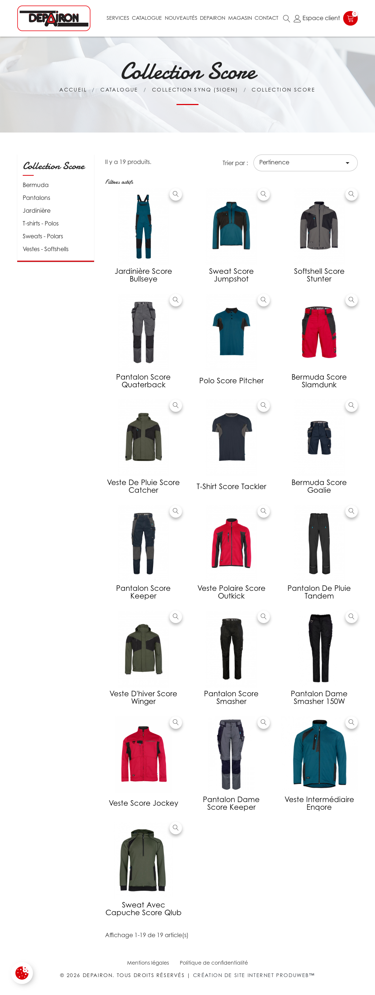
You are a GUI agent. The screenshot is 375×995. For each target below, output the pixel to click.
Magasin (240, 18)
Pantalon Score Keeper (143, 592)
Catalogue (147, 18)
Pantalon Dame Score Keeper (231, 803)
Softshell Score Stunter (319, 275)
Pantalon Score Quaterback (143, 381)
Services (118, 18)
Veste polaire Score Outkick (231, 592)
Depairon (212, 18)
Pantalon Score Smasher (231, 697)
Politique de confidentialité (214, 962)
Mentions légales (148, 962)
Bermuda (36, 185)
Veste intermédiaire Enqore (319, 803)
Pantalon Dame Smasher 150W (319, 697)
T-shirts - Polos (41, 223)
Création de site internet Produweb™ (254, 975)
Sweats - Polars (43, 236)
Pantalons (36, 197)
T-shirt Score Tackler (231, 486)
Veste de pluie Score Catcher (143, 486)
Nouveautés (181, 18)
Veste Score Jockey (143, 803)
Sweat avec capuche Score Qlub (143, 909)
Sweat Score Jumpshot (231, 275)
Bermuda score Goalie (319, 486)
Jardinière (37, 210)
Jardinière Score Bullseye (143, 275)
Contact (266, 18)
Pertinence (305, 163)
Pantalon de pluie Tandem (319, 592)
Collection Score (53, 166)
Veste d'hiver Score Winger (143, 697)
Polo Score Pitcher (231, 380)
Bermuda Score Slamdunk (319, 381)
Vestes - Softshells (45, 249)
